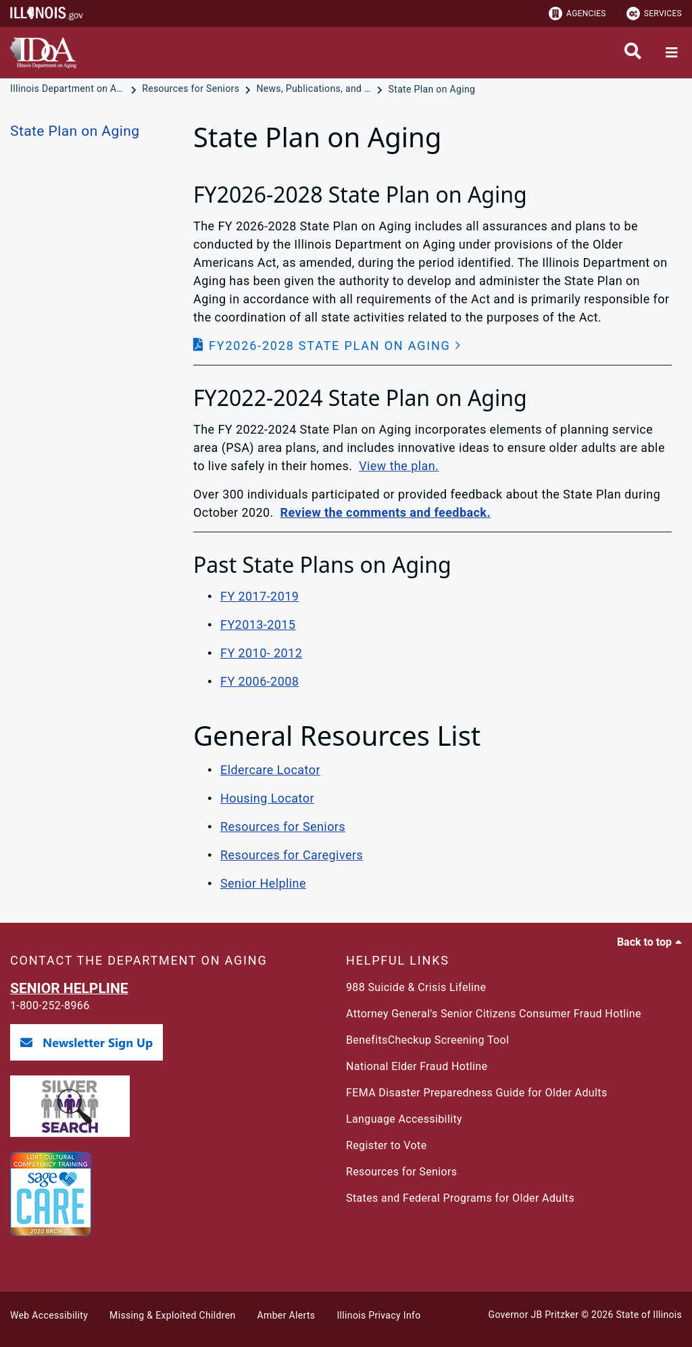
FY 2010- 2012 (261, 653)
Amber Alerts (286, 1315)
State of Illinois (649, 1314)
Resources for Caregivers (291, 855)
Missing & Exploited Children (172, 1315)
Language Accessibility (404, 1119)
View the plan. (399, 466)
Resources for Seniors (282, 826)
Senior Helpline (263, 883)
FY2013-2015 (257, 624)
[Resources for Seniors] (192, 89)
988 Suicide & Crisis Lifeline (416, 987)
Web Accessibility (49, 1315)
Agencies (577, 13)
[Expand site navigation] (672, 52)
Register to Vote (386, 1145)
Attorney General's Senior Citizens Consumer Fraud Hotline (493, 1013)
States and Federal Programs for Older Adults (460, 1198)
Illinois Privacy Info (378, 1315)
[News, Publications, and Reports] (315, 89)
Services (654, 13)
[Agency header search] (632, 53)
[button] (327, 345)
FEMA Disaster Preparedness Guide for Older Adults (477, 1092)
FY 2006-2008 (259, 681)
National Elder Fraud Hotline (416, 1066)
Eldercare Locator (270, 770)
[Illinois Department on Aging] (69, 89)
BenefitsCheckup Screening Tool (427, 1040)
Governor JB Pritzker (534, 1314)
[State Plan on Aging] (432, 89)
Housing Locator (267, 798)
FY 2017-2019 (259, 596)
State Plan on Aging (75, 131)
